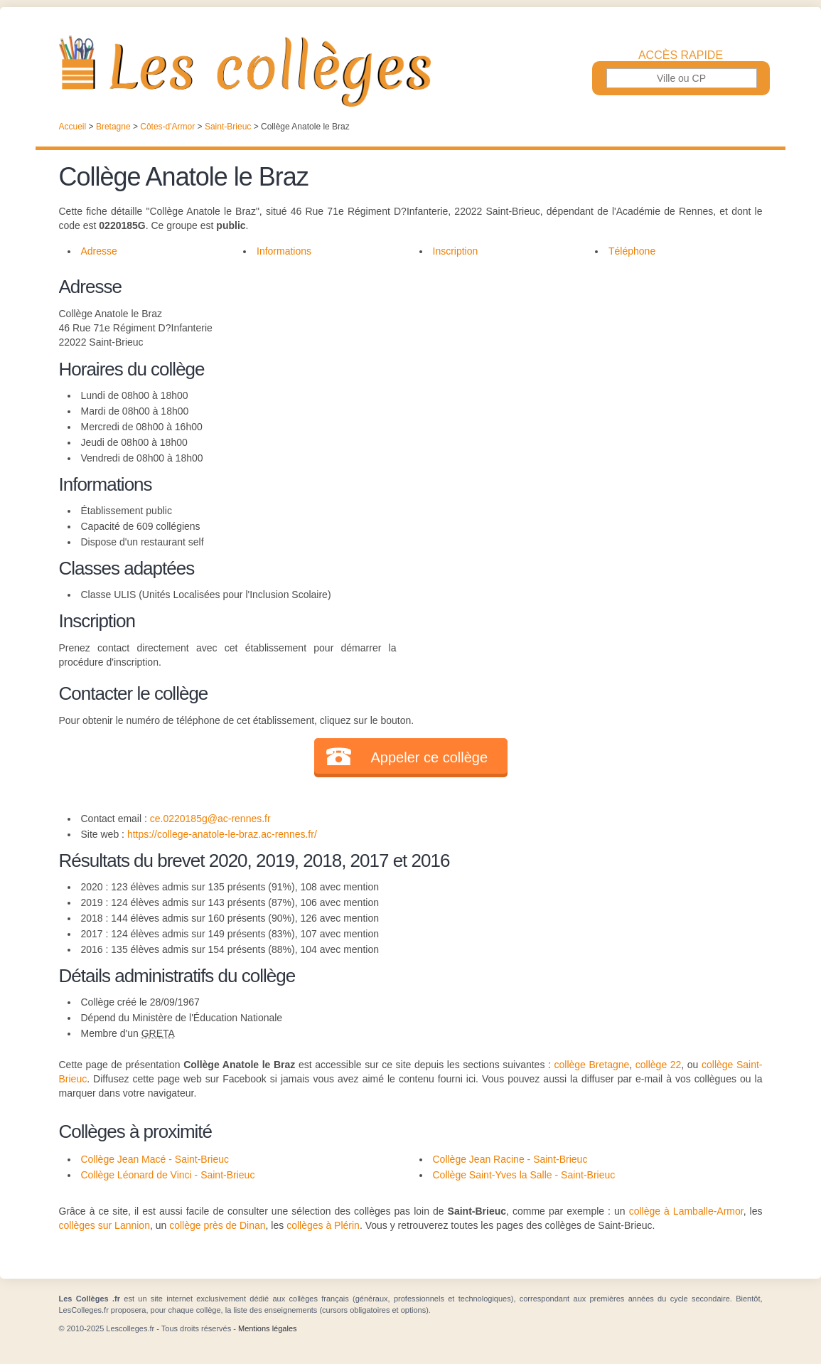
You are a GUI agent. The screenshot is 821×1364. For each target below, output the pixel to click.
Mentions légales (267, 1328)
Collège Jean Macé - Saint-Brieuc (155, 1159)
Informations (284, 251)
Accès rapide (680, 55)
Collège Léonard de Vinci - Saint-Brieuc (168, 1175)
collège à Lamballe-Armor (686, 1211)
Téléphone (631, 251)
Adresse (99, 251)
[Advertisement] (579, 372)
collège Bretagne (592, 1064)
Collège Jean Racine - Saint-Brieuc (510, 1159)
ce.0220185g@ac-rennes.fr (210, 818)
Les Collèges (411, 71)
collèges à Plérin (323, 1225)
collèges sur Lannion (104, 1225)
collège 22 (658, 1064)
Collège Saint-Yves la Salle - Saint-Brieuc (524, 1175)
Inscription (455, 251)
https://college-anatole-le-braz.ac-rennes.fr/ (222, 834)
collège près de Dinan (217, 1225)
